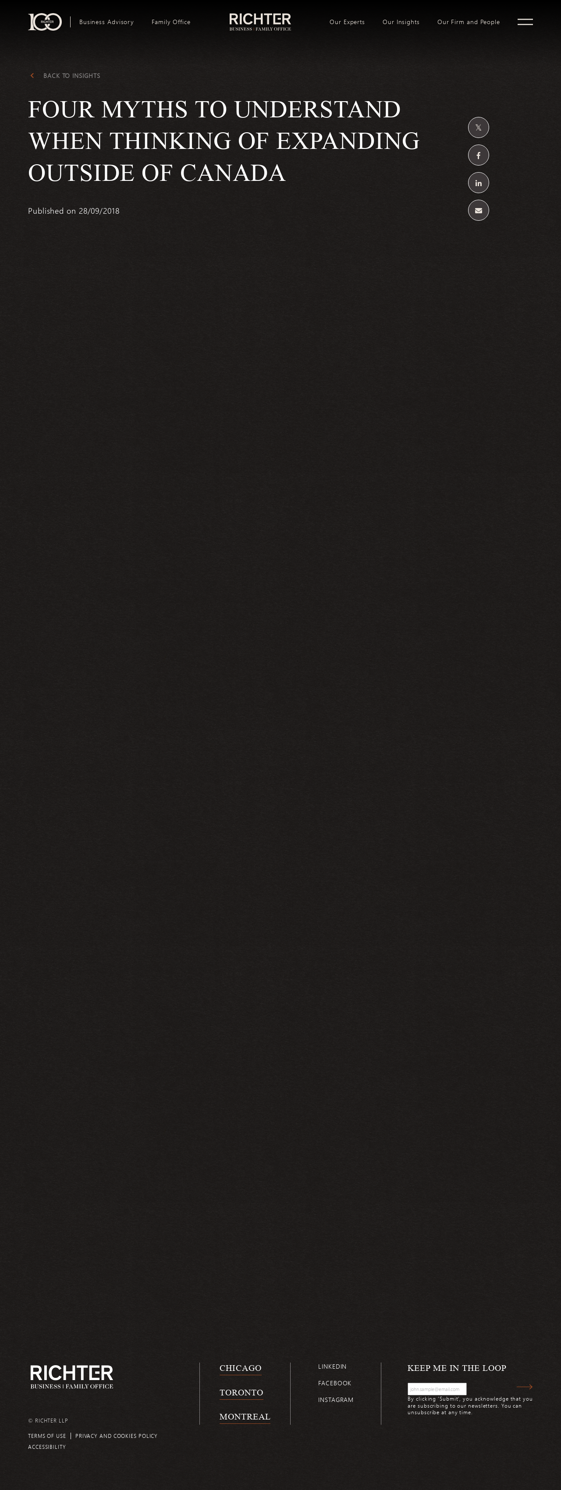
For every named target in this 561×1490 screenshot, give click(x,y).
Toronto (241, 1392)
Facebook (335, 1383)
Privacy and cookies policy (116, 1435)
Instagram (336, 1399)
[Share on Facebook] (478, 155)
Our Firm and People (468, 22)
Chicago (240, 1368)
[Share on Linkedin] (478, 182)
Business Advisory (106, 22)
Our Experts (347, 22)
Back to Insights (71, 76)
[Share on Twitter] (478, 127)
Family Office (171, 22)
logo (260, 16)
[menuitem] (106, 22)
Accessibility (47, 1446)
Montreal (245, 1416)
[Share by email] (478, 210)
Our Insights (401, 22)
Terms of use (47, 1435)
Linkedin (332, 1366)
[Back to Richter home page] (72, 1377)
